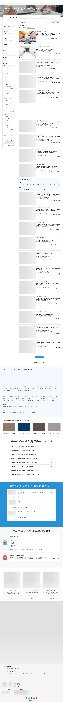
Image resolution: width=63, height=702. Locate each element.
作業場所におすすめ (22, 412)
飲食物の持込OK (26, 406)
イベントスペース (23, 398)
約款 (13, 673)
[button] (31, 447)
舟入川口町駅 (56, 388)
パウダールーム (55, 396)
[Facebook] (31, 698)
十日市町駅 (29, 388)
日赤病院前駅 (55, 386)
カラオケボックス (37, 400)
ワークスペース (29, 398)
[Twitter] (29, 698)
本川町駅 (24, 388)
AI (59, 31)
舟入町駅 (41, 388)
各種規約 (10, 673)
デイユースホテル (43, 398)
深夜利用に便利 (11, 406)
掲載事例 (18, 668)
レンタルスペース (5, 396)
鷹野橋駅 (50, 386)
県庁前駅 (15, 386)
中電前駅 (41, 386)
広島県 (6, 380)
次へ (39, 357)
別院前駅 (12, 390)
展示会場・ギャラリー (14, 400)
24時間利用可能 (5, 406)
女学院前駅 (20, 390)
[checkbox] (4, 68)
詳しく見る (31, 598)
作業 (46, 184)
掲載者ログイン (13, 668)
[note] (36, 698)
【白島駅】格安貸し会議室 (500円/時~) (9, 374)
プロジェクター (36, 189)
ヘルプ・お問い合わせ (36, 673)
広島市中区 (14, 380)
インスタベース (4, 4)
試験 (43, 184)
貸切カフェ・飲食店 (6, 400)
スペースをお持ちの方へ (7, 668)
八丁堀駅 (25, 386)
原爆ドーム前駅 (19, 388)
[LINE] (26, 698)
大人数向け (28, 412)
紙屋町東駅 (34, 386)
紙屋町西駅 (14, 388)
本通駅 (11, 386)
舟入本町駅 (46, 388)
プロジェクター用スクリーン (45, 189)
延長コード (58, 189)
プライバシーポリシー (18, 673)
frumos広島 (12, 497)
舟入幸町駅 (51, 388)
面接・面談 (39, 184)
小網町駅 (37, 388)
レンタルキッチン (30, 396)
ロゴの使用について (44, 673)
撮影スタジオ (5, 398)
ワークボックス (36, 398)
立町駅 (30, 386)
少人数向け (33, 412)
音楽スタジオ (10, 398)
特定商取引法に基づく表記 (27, 673)
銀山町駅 (4, 386)
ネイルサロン (50, 396)
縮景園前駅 (25, 390)
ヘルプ (10, 680)
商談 (28, 184)
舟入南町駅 (4, 390)
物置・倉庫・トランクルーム (46, 400)
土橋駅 (33, 388)
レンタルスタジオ (37, 396)
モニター (52, 189)
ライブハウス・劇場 (30, 400)
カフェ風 (31, 406)
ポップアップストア (22, 400)
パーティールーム (23, 396)
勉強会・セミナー (33, 184)
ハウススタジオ (16, 398)
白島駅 (22, 386)
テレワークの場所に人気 (14, 412)
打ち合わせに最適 (22, 27)
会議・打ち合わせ (23, 184)
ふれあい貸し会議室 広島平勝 (12, 507)
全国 (3, 380)
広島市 (10, 380)
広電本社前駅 (5, 388)
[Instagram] (34, 698)
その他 (53, 400)
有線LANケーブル (29, 189)
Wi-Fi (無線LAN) (22, 189)
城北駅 (19, 386)
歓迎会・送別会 (59, 184)
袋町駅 (38, 386)
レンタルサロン (43, 396)
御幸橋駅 (9, 388)
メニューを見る (12, 598)
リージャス (36, 406)
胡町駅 (8, 386)
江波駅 (8, 390)
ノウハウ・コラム (5, 673)
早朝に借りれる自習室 (19, 406)
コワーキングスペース (50, 398)
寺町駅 (16, 390)
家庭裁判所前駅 (30, 390)
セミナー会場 (16, 396)
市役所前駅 (46, 386)
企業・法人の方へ (5, 680)
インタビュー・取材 (52, 184)
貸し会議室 (11, 396)
